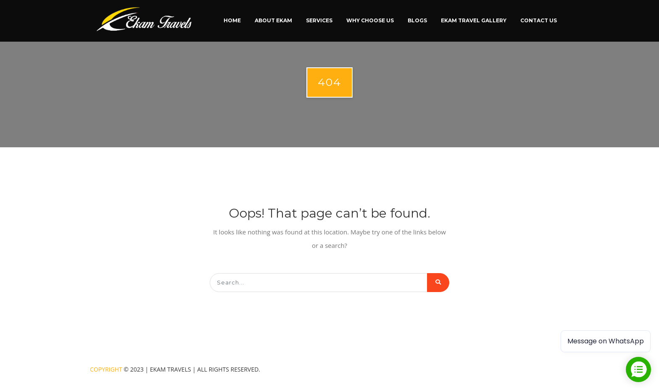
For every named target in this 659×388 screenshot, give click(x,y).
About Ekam (273, 20)
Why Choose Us (370, 20)
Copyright (106, 369)
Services (319, 20)
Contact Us (538, 20)
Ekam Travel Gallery (473, 20)
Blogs (417, 20)
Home (232, 20)
